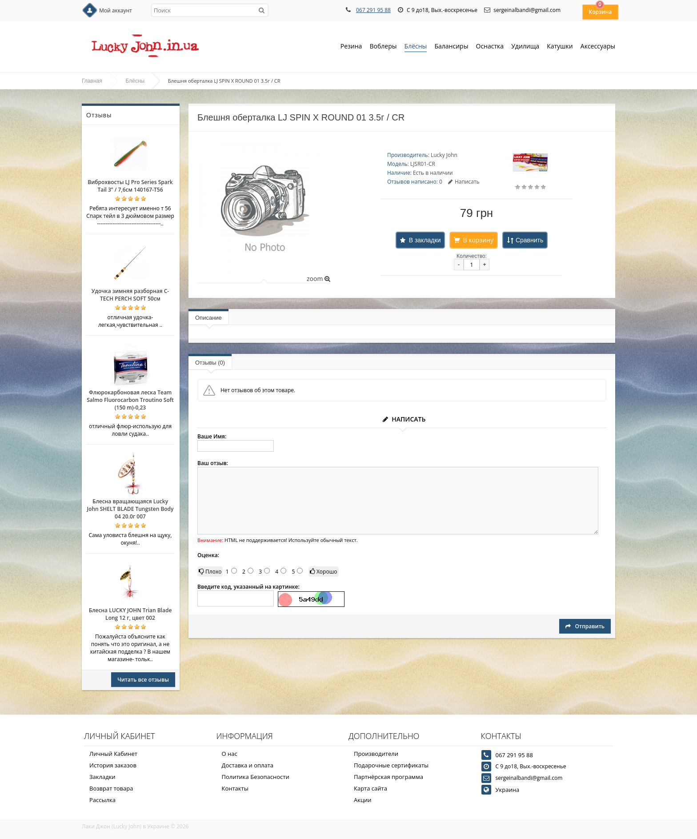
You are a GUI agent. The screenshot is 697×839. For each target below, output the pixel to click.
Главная (92, 81)
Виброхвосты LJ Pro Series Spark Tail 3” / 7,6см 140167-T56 (130, 185)
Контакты (235, 788)
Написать (464, 181)
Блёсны (416, 47)
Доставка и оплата (248, 765)
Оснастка (490, 47)
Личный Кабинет (113, 754)
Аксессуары (598, 46)
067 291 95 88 (373, 10)
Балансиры (451, 47)
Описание (208, 317)
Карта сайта (370, 788)
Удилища (525, 47)
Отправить (585, 626)
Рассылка (102, 800)
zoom (318, 278)
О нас (229, 754)
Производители (376, 754)
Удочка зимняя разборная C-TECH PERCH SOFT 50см (130, 294)
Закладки (102, 777)
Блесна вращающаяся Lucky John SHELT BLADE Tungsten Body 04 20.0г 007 (130, 509)
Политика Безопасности (255, 777)
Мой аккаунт (115, 10)
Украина (508, 790)
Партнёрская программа (388, 777)
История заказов (112, 765)
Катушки (560, 47)
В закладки (425, 240)
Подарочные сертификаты (391, 765)
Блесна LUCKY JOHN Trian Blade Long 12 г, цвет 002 (130, 614)
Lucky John (444, 155)
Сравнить (529, 240)
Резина (351, 47)
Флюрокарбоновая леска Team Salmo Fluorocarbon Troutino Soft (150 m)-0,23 (130, 400)
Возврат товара (111, 788)
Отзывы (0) (210, 362)
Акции (363, 800)
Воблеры (383, 47)
